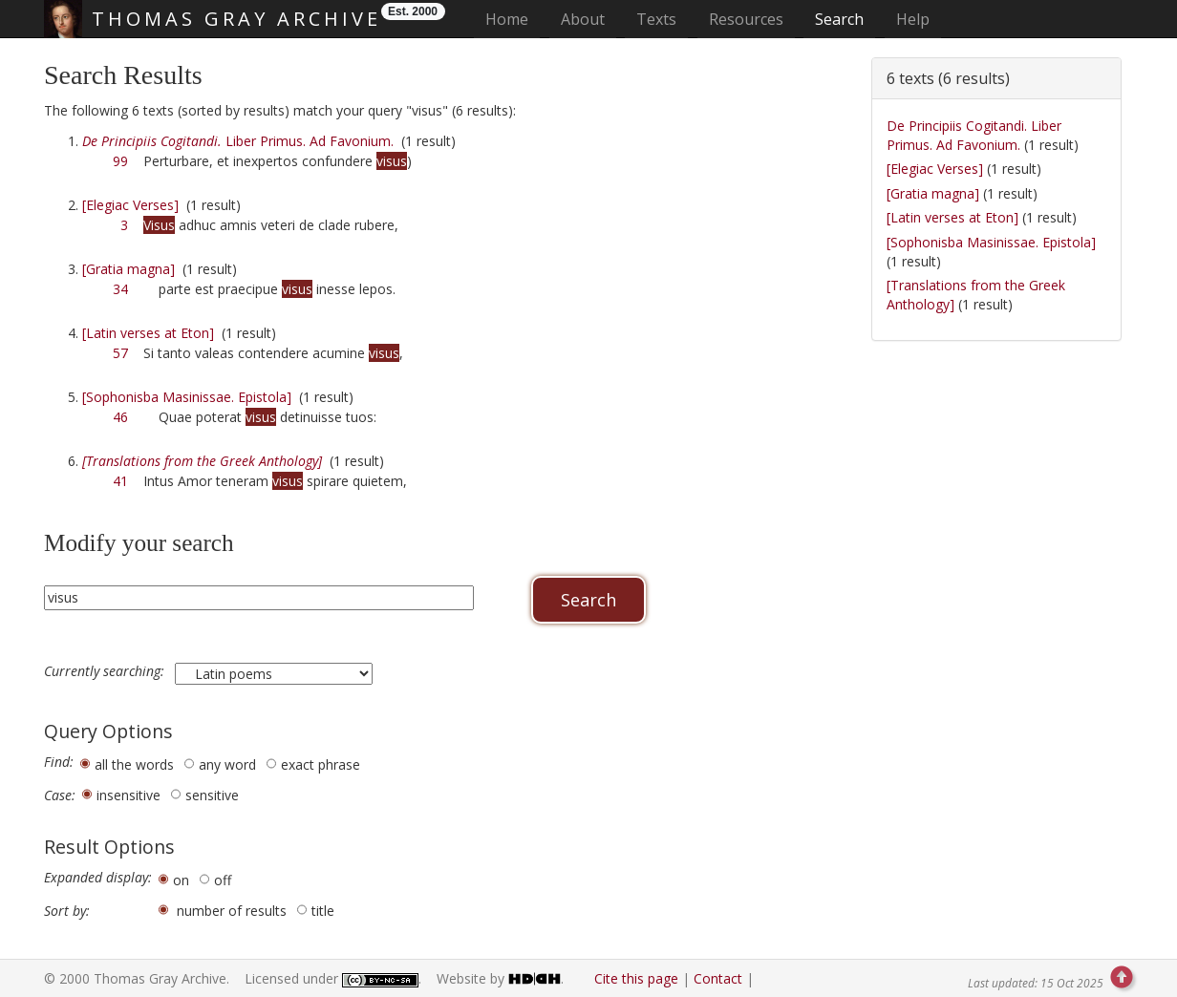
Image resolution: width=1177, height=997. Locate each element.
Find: (59, 762)
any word (227, 764)
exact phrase (320, 764)
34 (120, 289)
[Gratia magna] (128, 269)
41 (120, 481)
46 (120, 417)
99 (120, 161)
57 (120, 353)
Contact (718, 978)
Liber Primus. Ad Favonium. (238, 141)
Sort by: (67, 911)
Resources (746, 19)
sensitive (212, 795)
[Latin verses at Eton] (148, 333)
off (222, 880)
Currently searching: (106, 671)
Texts (656, 19)
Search (839, 19)
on (181, 880)
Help (913, 19)
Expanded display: (98, 877)
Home (512, 19)
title (322, 911)
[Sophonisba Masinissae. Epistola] (186, 397)
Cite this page (636, 978)
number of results (232, 911)
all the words (134, 764)
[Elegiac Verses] (130, 205)
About (583, 19)
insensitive (128, 795)
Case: (59, 795)
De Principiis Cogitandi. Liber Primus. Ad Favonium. (974, 135)
